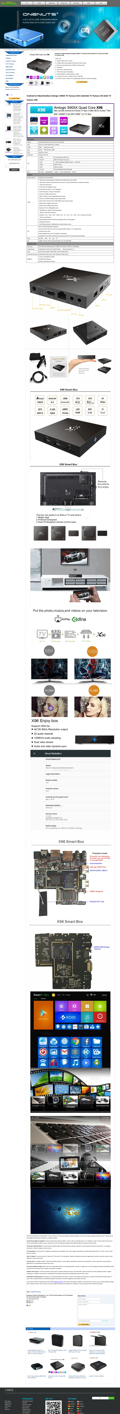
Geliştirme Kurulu (10, 69)
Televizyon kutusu (58, 1281)
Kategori (9, 49)
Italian (71, 1408)
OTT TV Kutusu (10, 64)
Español (72, 1406)
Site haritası (8, 1406)
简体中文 (81, 1413)
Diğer (14, 49)
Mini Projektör (9, 78)
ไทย (80, 1411)
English (72, 1401)
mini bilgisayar (10, 75)
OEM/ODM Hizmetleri (11, 55)
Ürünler (39, 3)
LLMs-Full (7, 1409)
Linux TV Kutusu (10, 72)
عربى (80, 1408)
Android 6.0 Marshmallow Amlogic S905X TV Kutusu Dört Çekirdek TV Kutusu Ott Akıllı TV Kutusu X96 (18, 153)
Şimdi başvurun (14, 98)
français (81, 1404)
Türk (71, 1411)
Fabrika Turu (64, 3)
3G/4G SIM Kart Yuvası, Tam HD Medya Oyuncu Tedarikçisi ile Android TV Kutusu (18, 143)
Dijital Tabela (9, 66)
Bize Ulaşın (76, 3)
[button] (117, 27)
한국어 (81, 1401)
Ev (27, 3)
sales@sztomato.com (15, 89)
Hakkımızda (51, 3)
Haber (88, 3)
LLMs (6, 1407)
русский (72, 1413)
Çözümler (8, 58)
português (81, 1406)
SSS (101, 3)
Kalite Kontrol (8, 1402)
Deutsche (72, 1404)
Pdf (32, 1302)
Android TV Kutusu (11, 61)
